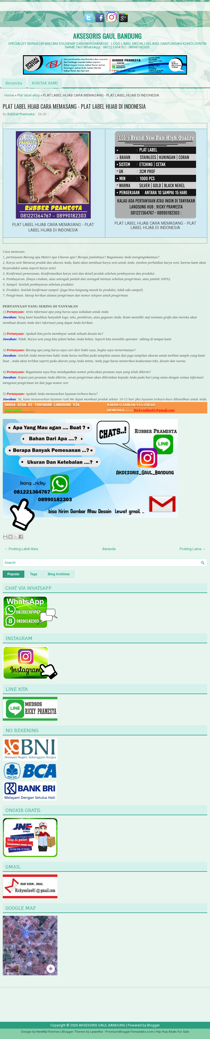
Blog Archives (59, 574)
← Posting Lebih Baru (21, 549)
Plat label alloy (28, 95)
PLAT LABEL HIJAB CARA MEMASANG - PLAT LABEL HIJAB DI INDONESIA (74, 106)
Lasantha (96, 1032)
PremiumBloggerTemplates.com (129, 1032)
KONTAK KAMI (45, 83)
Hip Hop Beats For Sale (172, 1032)
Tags (33, 574)
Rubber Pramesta (20, 114)
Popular (13, 574)
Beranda (13, 83)
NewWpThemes (48, 1032)
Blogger (153, 1025)
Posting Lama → (193, 549)
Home (9, 95)
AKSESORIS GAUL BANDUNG (107, 36)
